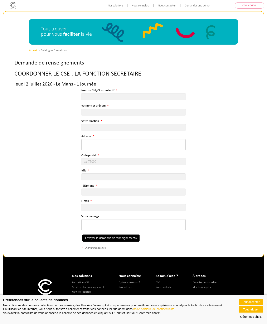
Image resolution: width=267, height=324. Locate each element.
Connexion (249, 5)
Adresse (86, 136)
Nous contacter (167, 5)
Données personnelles (205, 282)
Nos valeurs (125, 287)
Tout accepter (251, 302)
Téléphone (87, 185)
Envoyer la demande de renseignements (111, 238)
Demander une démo (197, 5)
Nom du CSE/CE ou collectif (97, 90)
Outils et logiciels (81, 291)
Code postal (88, 155)
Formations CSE (80, 282)
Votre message (90, 216)
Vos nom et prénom (93, 105)
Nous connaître (140, 5)
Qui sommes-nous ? (129, 282)
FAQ (158, 282)
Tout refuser (251, 309)
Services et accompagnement (88, 287)
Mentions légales (202, 287)
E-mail (85, 201)
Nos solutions (115, 5)
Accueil (33, 50)
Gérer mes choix (251, 316)
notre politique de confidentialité (153, 309)
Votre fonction (90, 121)
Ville (83, 170)
